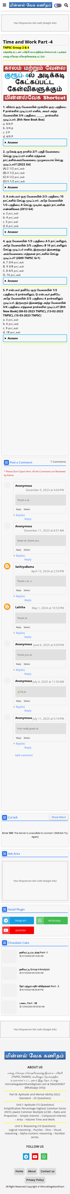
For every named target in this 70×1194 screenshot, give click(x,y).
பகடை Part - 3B (28, 1003)
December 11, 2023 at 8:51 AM (44, 530)
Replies (20, 515)
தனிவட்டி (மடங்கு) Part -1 (33, 952)
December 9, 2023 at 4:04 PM (45, 490)
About (32, 1171)
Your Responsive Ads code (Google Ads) (35, 23)
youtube (20, 930)
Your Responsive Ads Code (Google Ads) (35, 880)
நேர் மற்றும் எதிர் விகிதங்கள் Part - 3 (39, 986)
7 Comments (58, 461)
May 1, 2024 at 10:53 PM (48, 608)
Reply (18, 509)
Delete (27, 509)
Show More (59, 817)
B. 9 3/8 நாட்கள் (35, 281)
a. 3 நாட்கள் (35, 338)
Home (19, 1171)
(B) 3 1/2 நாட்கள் (35, 187)
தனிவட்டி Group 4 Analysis (34, 969)
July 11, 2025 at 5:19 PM (48, 718)
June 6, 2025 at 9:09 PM (48, 645)
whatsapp (54, 920)
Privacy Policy (35, 1180)
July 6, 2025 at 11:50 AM (48, 681)
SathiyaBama (24, 566)
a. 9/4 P (35, 142)
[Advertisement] (35, 417)
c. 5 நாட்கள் (35, 232)
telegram (20, 920)
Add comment (24, 755)
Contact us (48, 1171)
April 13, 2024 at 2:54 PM (47, 571)
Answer (13, 142)
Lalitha (20, 607)
